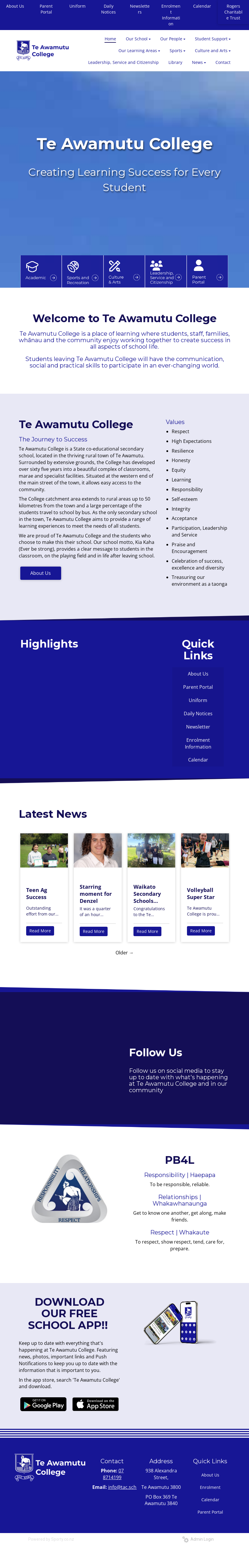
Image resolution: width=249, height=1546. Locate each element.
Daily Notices (108, 9)
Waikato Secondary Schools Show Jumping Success (147, 893)
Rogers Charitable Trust (233, 12)
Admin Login (198, 1539)
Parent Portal (46, 9)
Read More (40, 930)
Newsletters (140, 9)
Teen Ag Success (36, 893)
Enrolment (210, 1487)
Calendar (202, 6)
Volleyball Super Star (201, 893)
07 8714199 (113, 1474)
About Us (40, 573)
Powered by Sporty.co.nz (51, 1539)
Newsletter (198, 727)
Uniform (77, 6)
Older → (125, 952)
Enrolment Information (171, 15)
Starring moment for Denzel (96, 893)
